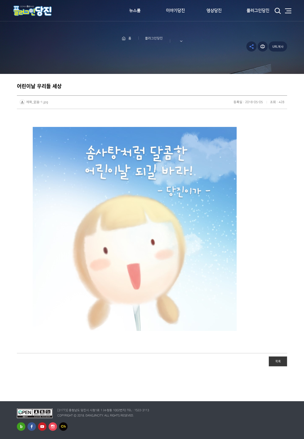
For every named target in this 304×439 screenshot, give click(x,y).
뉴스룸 (135, 10)
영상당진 (214, 10)
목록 (278, 361)
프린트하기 (263, 46)
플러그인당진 (258, 10)
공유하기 (251, 46)
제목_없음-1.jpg (37, 102)
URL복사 (278, 46)
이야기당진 (175, 10)
